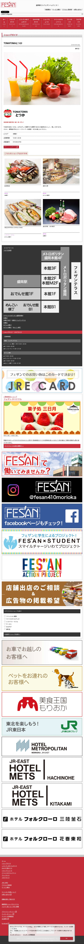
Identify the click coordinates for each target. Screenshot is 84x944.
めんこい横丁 (17, 327)
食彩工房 (45, 186)
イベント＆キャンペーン (58, 23)
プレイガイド (70, 23)
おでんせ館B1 (8, 327)
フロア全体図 (7, 250)
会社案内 (5, 919)
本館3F (6, 318)
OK (66, 938)
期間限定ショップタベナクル (10, 904)
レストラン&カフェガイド (24, 23)
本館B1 (6, 323)
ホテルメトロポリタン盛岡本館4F (13, 315)
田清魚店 (7, 186)
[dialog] (41, 933)
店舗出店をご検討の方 (8, 899)
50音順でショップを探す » (12, 634)
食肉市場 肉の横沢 (49, 226)
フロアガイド (78, 23)
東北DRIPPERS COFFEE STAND (13, 227)
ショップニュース (46, 22)
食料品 (7, 629)
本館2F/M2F (7, 320)
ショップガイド (12, 23)
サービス (7, 624)
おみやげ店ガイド (36, 23)
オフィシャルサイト (11, 147)
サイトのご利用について (9, 892)
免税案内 (48, 9)
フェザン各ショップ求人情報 (10, 906)
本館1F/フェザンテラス (19, 320)
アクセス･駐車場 (67, 9)
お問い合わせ (78, 9)
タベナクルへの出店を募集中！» (14, 446)
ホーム (4, 23)
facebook (6, 923)
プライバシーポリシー (9, 911)
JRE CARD (5, 883)
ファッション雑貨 (10, 616)
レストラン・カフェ (11, 621)
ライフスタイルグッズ (11, 619)
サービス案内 (56, 9)
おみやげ (7, 627)
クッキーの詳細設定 (8, 916)
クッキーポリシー (8, 914)
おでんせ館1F (7, 325)
